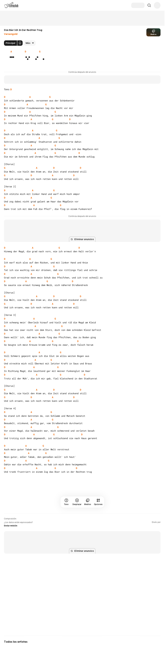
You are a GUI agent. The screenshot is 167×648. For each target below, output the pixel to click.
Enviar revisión (10, 526)
